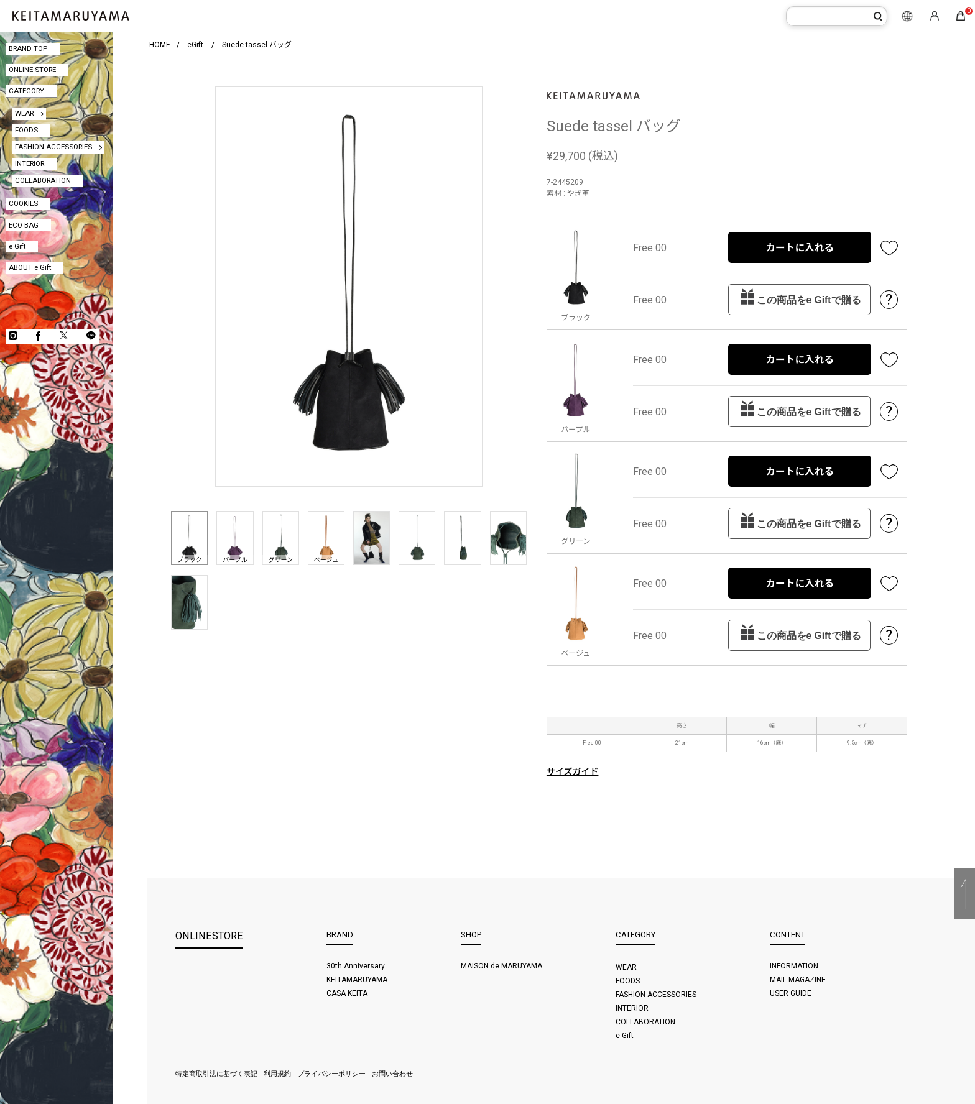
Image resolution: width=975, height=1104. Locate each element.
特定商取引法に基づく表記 (216, 1074)
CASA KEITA (346, 993)
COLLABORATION (43, 180)
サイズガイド (573, 771)
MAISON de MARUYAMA (501, 966)
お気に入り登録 (889, 247)
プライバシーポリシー (331, 1074)
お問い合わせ (392, 1074)
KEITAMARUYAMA (356, 979)
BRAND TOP (28, 48)
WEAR (24, 113)
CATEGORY (26, 90)
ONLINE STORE (32, 69)
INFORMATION (794, 966)
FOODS (26, 130)
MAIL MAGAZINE (798, 979)
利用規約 (277, 1074)
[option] (349, 286)
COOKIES (23, 203)
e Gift (17, 246)
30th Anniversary (355, 966)
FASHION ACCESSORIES (53, 146)
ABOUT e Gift (30, 267)
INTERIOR (29, 163)
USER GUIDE (790, 993)
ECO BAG (24, 225)
